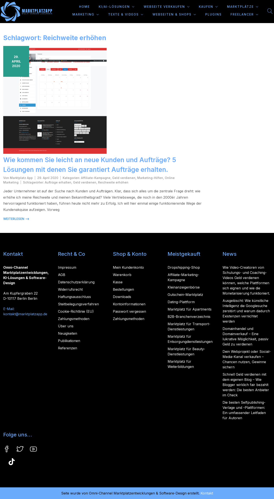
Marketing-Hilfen (150, 178)
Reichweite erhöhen (113, 182)
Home (84, 6)
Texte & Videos (123, 14)
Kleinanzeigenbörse (184, 287)
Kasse (118, 282)
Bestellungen (123, 289)
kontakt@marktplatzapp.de (25, 314)
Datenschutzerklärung (76, 282)
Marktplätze (240, 6)
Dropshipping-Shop (184, 267)
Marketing (83, 14)
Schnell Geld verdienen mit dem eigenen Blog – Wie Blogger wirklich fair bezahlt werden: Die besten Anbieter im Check (246, 384)
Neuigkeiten (67, 333)
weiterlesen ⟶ (16, 219)
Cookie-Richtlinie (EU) (76, 311)
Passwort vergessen (129, 311)
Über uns (65, 326)
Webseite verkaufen (164, 6)
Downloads (122, 297)
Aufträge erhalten (58, 182)
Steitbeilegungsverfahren (78, 304)
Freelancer (242, 14)
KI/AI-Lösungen (114, 6)
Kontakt (207, 493)
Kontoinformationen (129, 304)
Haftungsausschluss (74, 297)
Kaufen (206, 6)
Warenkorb (122, 275)
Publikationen (69, 341)
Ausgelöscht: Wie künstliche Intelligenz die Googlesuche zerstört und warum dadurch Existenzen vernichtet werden (246, 310)
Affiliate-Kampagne (96, 178)
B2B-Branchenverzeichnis (189, 316)
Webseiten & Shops (172, 14)
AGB (61, 275)
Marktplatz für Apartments (190, 309)
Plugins (213, 14)
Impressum (67, 267)
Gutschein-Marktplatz (185, 294)
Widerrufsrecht (70, 289)
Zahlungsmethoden (73, 319)
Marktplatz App (21, 178)
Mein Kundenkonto (128, 267)
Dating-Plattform (181, 302)
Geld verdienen (123, 178)
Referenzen (67, 348)
